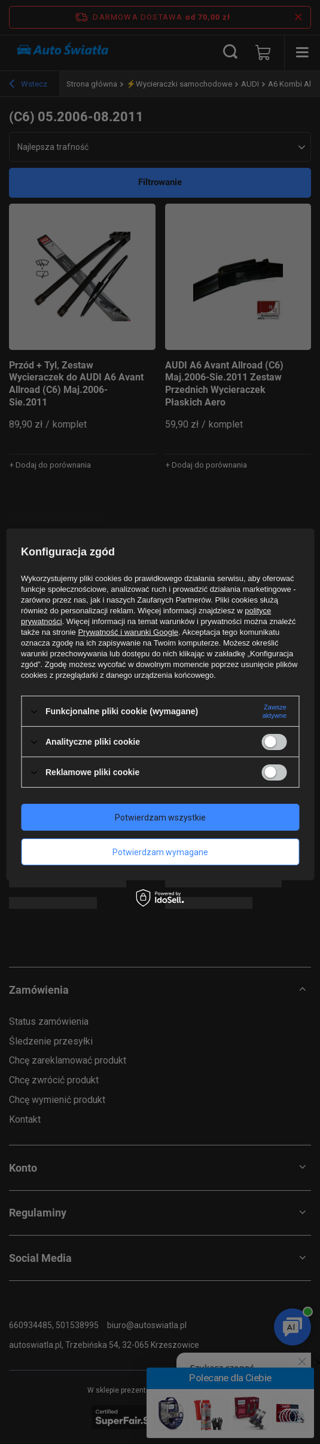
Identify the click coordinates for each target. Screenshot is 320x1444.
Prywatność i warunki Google (128, 632)
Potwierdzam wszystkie (160, 817)
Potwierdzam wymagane (160, 851)
